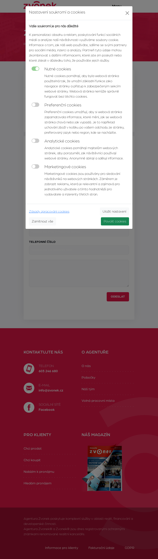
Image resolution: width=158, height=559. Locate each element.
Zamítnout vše (42, 221)
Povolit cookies (115, 221)
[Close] (127, 13)
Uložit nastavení (114, 211)
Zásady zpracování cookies (49, 211)
